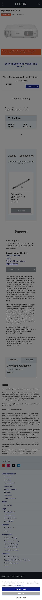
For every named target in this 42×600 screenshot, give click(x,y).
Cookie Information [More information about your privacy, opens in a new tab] (19, 585)
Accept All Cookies (21, 589)
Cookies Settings (21, 597)
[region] (21, 589)
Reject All (21, 593)
